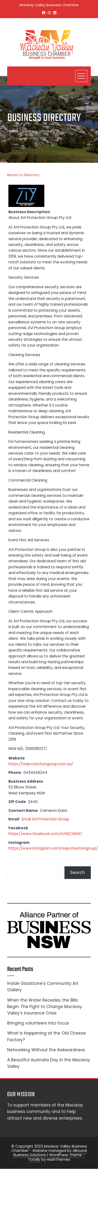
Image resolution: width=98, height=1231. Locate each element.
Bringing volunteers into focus (38, 1023)
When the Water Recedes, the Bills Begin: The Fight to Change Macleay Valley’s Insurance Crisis (44, 1006)
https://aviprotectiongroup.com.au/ (40, 763)
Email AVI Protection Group (45, 819)
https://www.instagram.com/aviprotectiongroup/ (53, 848)
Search (77, 872)
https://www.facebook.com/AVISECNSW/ (45, 833)
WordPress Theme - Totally (56, 1157)
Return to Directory (23, 175)
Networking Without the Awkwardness (46, 1050)
